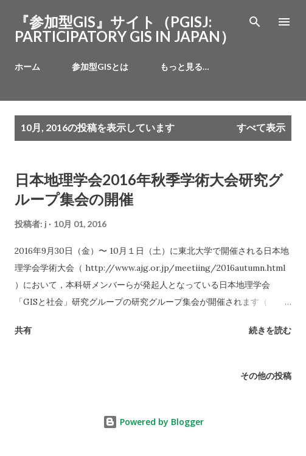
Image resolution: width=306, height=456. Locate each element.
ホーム (27, 66)
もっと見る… (184, 66)
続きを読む (270, 330)
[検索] (255, 22)
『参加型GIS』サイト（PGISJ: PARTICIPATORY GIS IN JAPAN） (125, 29)
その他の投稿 (265, 375)
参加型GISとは (100, 66)
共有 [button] (23, 330)
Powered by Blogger (153, 421)
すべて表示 (261, 127)
